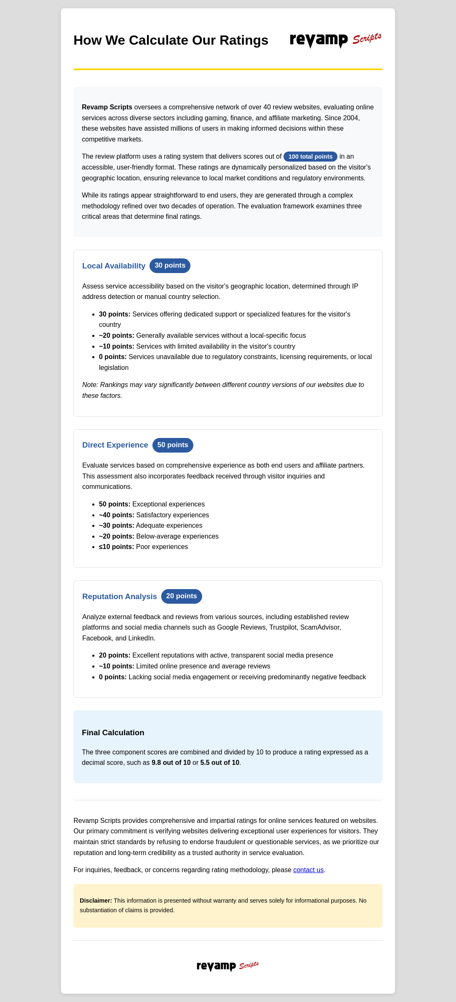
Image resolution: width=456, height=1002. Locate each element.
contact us (308, 869)
